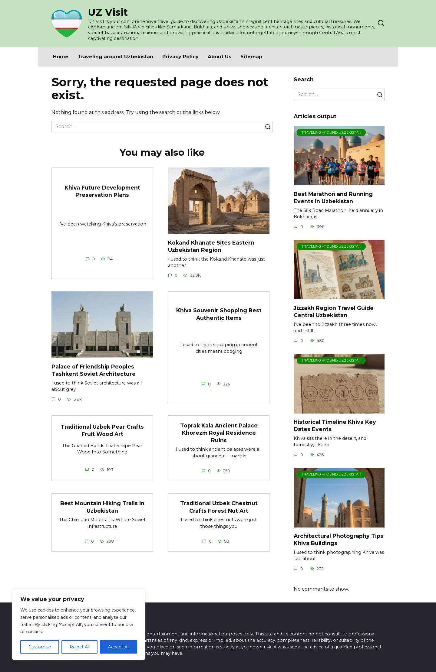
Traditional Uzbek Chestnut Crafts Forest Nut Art (219, 507)
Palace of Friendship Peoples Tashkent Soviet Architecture (93, 370)
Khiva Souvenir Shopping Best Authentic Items (219, 314)
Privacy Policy (180, 57)
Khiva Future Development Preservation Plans (102, 191)
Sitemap (251, 57)
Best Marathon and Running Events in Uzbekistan (333, 197)
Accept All (118, 647)
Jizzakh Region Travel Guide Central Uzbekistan (334, 311)
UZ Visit (108, 12)
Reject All (80, 647)
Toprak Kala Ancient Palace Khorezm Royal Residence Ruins (219, 432)
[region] (78, 624)
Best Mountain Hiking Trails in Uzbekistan (102, 507)
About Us (219, 57)
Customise (39, 647)
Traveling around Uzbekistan (115, 57)
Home (60, 57)
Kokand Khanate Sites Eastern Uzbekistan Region (211, 246)
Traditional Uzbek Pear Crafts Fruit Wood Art (102, 430)
